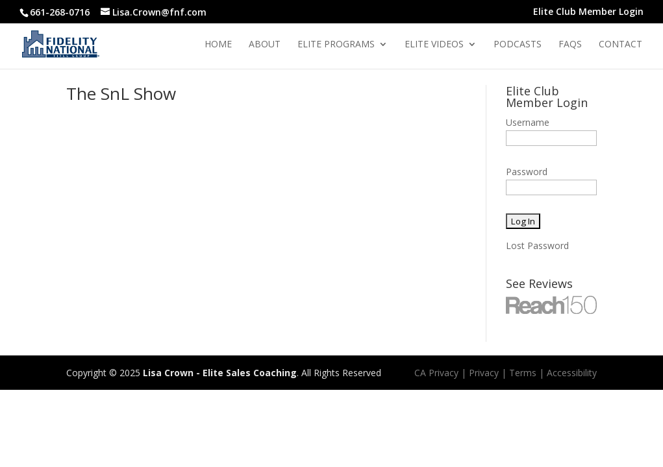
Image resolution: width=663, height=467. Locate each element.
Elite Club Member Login (588, 12)
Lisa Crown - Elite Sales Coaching (220, 372)
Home (218, 45)
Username (527, 122)
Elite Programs (336, 45)
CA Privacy (436, 372)
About (265, 45)
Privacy (484, 372)
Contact (620, 45)
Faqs (570, 45)
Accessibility (572, 372)
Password (526, 171)
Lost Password (537, 245)
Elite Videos (434, 45)
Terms (522, 372)
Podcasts (518, 45)
